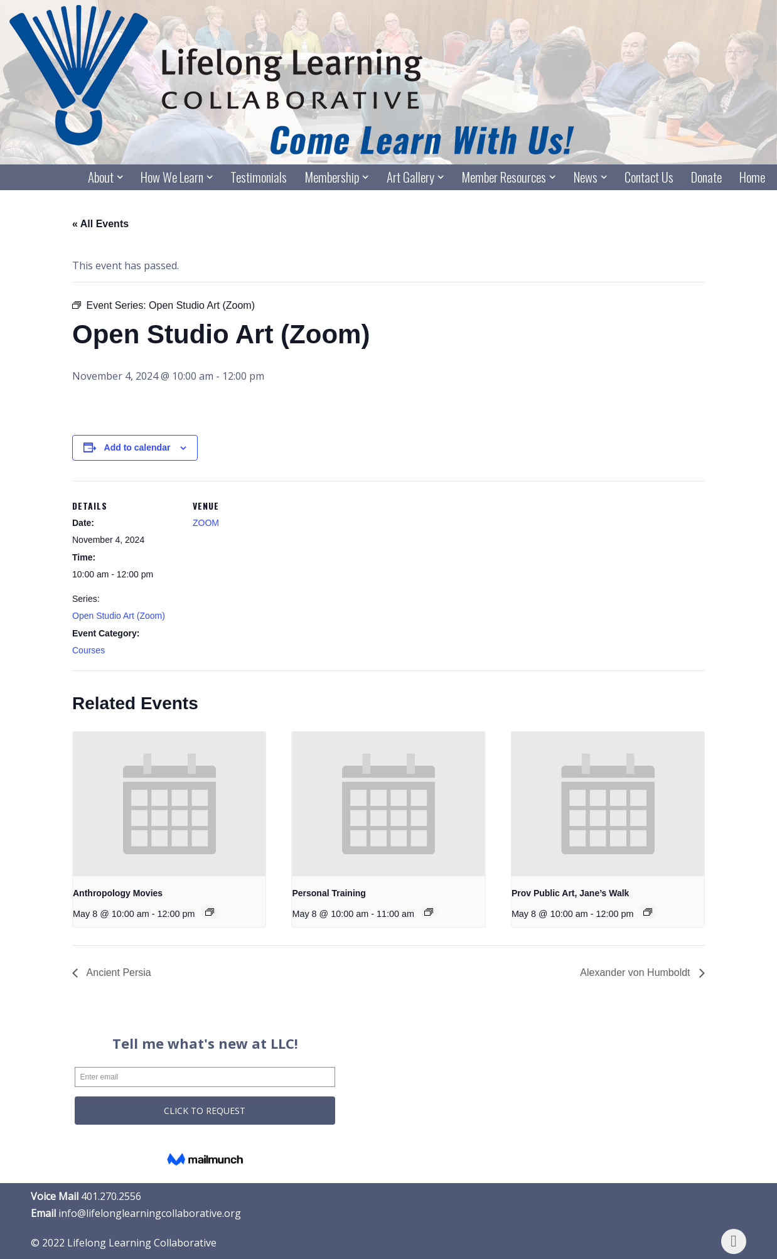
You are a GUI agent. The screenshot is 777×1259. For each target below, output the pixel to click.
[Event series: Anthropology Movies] (209, 912)
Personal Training (328, 893)
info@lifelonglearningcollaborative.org (149, 1213)
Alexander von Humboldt (636, 972)
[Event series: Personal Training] (428, 912)
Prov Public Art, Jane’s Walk (571, 893)
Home (752, 177)
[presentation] (169, 804)
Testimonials (258, 177)
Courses (88, 650)
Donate (706, 177)
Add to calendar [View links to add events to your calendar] (137, 447)
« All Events (100, 223)
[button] (120, 177)
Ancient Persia (117, 972)
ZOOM (206, 523)
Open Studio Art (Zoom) (118, 616)
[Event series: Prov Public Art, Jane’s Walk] (647, 912)
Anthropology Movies (118, 893)
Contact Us (648, 177)
